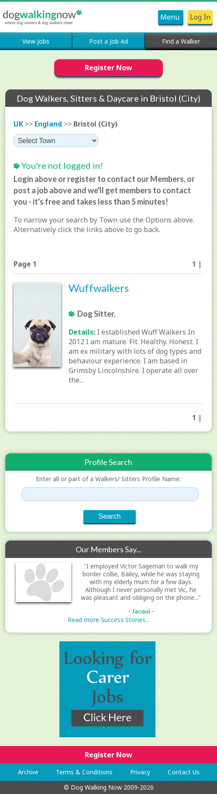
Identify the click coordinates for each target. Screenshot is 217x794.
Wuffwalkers (99, 287)
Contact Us (184, 772)
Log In (200, 17)
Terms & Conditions (84, 772)
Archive (28, 772)
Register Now (108, 67)
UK (18, 124)
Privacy (140, 772)
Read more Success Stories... (108, 620)
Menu (170, 17)
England (48, 124)
